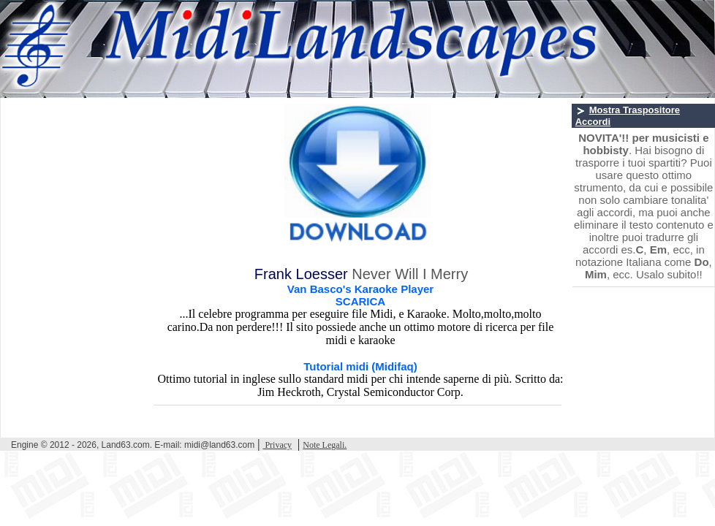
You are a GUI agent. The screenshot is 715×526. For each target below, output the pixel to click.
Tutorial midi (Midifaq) (360, 366)
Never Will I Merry (410, 274)
